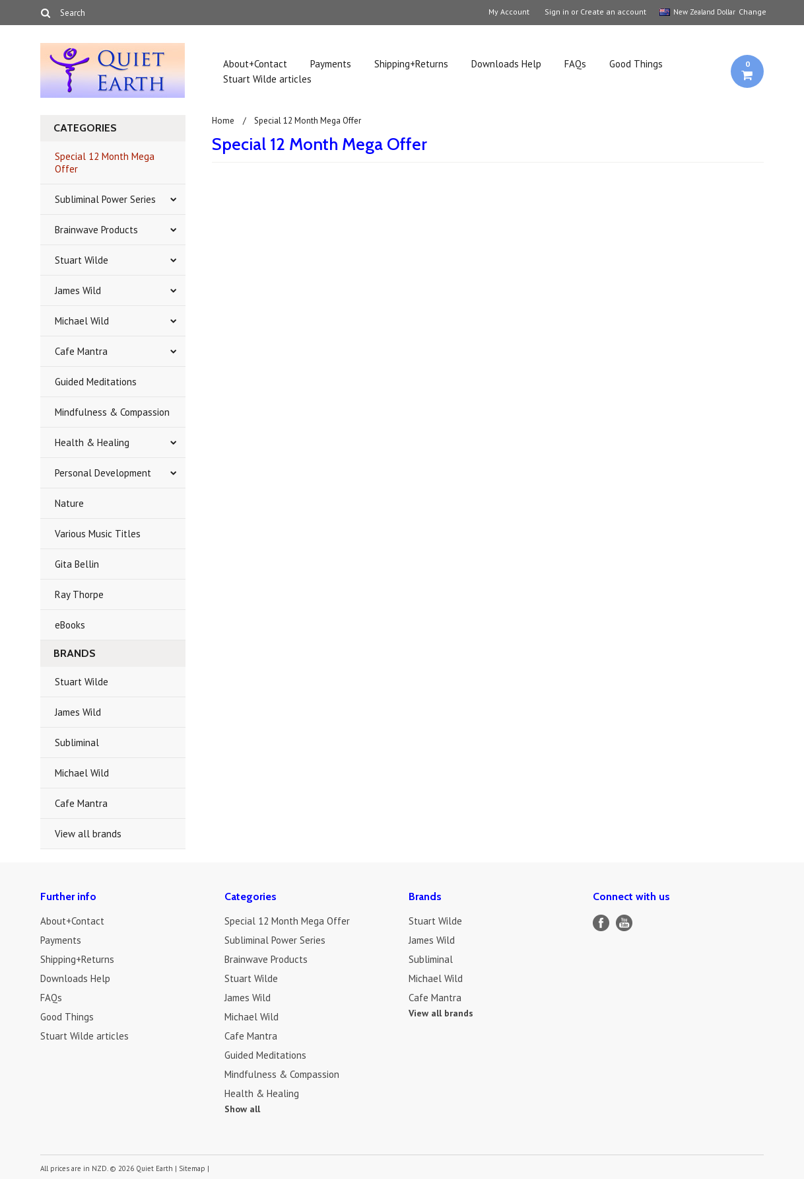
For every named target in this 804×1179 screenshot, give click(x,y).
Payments (330, 63)
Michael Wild (82, 321)
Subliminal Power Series (105, 199)
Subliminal (77, 742)
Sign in (557, 12)
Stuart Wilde (81, 260)
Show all (242, 1109)
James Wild (78, 290)
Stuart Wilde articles (267, 79)
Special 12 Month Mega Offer (104, 162)
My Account (508, 12)
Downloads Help (506, 63)
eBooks (70, 625)
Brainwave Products (96, 229)
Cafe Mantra (81, 351)
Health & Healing (92, 442)
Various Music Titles (98, 533)
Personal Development (103, 473)
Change (751, 12)
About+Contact (255, 63)
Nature (69, 503)
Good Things (636, 63)
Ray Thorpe (79, 594)
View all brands (88, 833)
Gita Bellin (77, 564)
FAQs (575, 63)
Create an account (613, 12)
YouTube (624, 923)
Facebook (601, 923)
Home (223, 120)
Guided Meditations (96, 381)
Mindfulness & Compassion (112, 412)
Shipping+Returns (411, 63)
